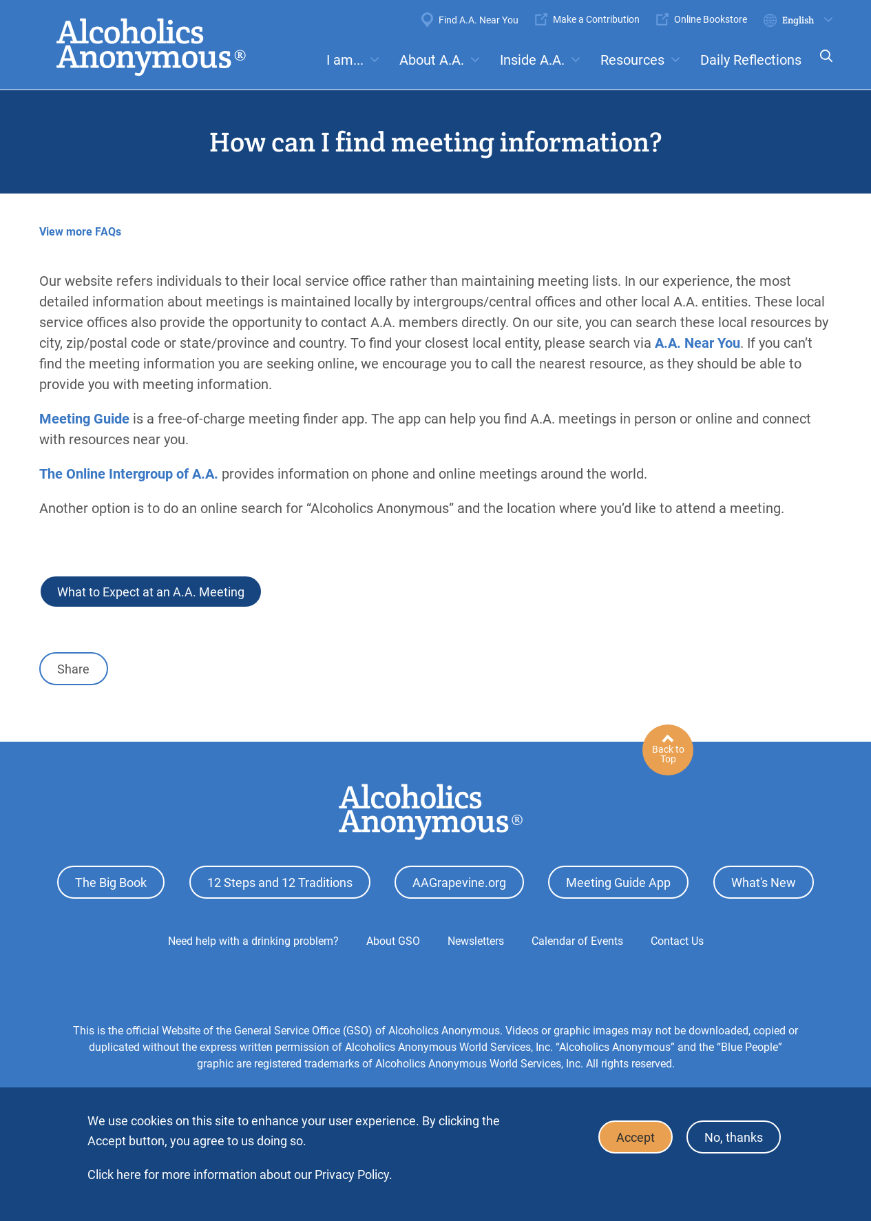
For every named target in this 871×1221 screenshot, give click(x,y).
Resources (632, 60)
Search (822, 65)
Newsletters (476, 941)
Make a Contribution (596, 19)
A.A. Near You (697, 343)
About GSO (393, 941)
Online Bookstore (710, 19)
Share (73, 669)
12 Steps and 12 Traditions (280, 882)
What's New (763, 882)
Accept (635, 1137)
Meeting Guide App (618, 882)
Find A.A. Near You (478, 19)
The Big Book (111, 882)
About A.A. (431, 60)
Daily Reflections (750, 60)
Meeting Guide (84, 418)
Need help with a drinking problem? (253, 941)
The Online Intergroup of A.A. (128, 474)
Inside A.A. (532, 60)
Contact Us (677, 941)
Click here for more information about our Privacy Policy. (239, 1174)
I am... (345, 60)
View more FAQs (80, 231)
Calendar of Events (577, 941)
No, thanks (733, 1137)
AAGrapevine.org (459, 882)
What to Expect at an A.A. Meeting (150, 592)
